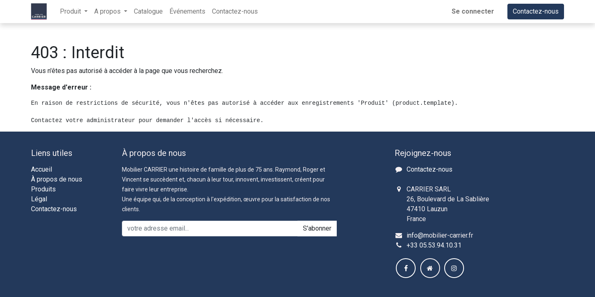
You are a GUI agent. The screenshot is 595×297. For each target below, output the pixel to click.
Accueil (41, 169)
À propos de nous (56, 179)
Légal (39, 199)
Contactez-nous (536, 11)
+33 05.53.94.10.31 (434, 245)
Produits (43, 189)
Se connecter (473, 11)
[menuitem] (148, 11)
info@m (418, 235)
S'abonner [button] (317, 228)
